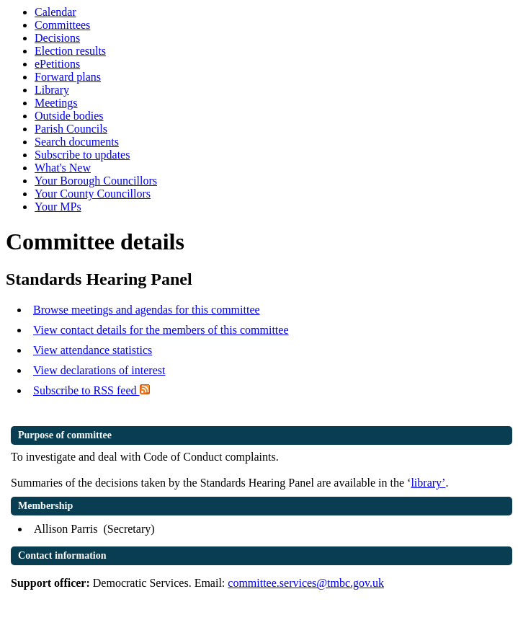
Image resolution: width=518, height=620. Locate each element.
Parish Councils (71, 129)
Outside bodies (69, 116)
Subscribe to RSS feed (91, 390)
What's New (63, 167)
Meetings (56, 103)
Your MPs (58, 206)
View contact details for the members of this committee (160, 330)
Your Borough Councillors (96, 180)
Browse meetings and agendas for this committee (146, 310)
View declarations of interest (99, 370)
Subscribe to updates (82, 155)
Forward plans (68, 77)
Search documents (77, 142)
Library (52, 90)
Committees (62, 25)
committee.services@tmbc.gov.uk (306, 583)
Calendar (55, 12)
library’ (428, 483)
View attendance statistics (92, 350)
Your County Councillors (93, 193)
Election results (70, 51)
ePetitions (57, 64)
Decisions (57, 38)
